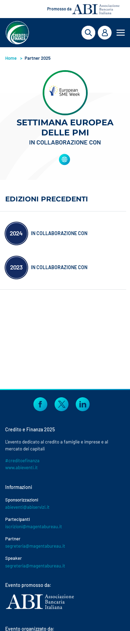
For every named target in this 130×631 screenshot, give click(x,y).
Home (11, 58)
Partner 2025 (38, 58)
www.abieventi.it (21, 467)
